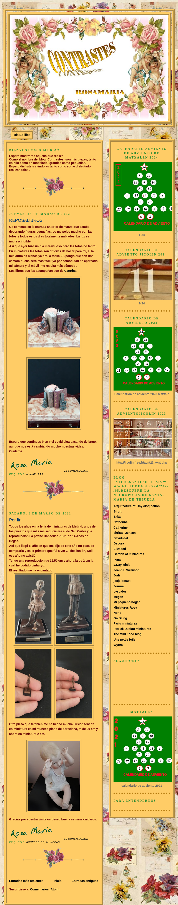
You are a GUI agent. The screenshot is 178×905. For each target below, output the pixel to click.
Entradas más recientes (26, 881)
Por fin (15, 520)
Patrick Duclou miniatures (132, 629)
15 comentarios (76, 839)
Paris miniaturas (125, 623)
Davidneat (121, 538)
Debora (119, 543)
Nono (117, 612)
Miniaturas (34, 474)
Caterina (69, 270)
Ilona (117, 559)
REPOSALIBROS (26, 220)
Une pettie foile (124, 639)
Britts (118, 516)
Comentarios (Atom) (44, 889)
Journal (119, 586)
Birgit (118, 511)
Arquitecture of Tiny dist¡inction (137, 506)
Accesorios (35, 842)
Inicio (58, 881)
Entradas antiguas (85, 881)
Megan (118, 597)
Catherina (121, 522)
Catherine (121, 527)
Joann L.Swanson (126, 570)
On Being (120, 618)
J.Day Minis (122, 564)
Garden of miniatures (129, 554)
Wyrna (118, 645)
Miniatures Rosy (125, 607)
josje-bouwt (122, 581)
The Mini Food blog (128, 634)
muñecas (53, 842)
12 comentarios (76, 470)
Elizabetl (120, 549)
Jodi (117, 575)
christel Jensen (125, 532)
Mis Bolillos (21, 135)
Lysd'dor (120, 591)
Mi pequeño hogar (127, 602)
